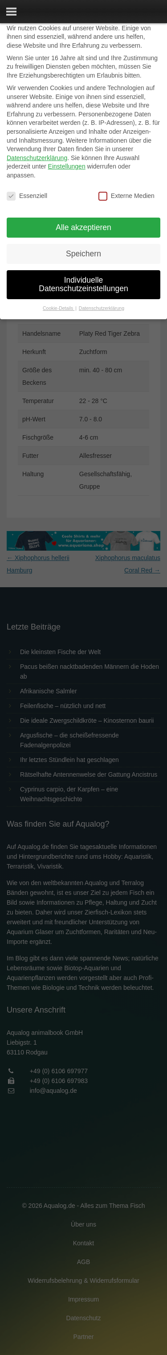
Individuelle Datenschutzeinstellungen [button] (83, 284)
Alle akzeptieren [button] (83, 227)
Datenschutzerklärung (37, 157)
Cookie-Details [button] (58, 308)
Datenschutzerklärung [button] (101, 308)
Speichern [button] (83, 253)
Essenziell (27, 196)
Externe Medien (126, 196)
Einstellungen (67, 166)
